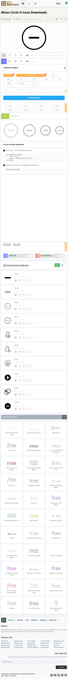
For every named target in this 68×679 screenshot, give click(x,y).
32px (25, 106)
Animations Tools (59, 641)
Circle (16, 244)
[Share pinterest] (61, 19)
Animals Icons (18, 643)
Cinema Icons (18, 645)
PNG (53, 75)
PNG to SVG (4, 641)
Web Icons (34, 620)
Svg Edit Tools (18, 641)
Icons (5, 116)
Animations (15, 116)
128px (57, 106)
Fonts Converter (45, 641)
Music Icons (52, 620)
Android (21, 83)
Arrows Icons (31, 643)
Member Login (5, 647)
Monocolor (7, 19)
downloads (34, 98)
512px (26, 109)
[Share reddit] (52, 19)
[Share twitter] (56, 19)
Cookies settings (58, 647)
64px (41, 106)
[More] (31, 280)
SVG (8, 75)
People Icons (57, 643)
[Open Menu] (35, 3)
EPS (21, 79)
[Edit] (19, 280)
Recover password (32, 647)
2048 (57, 109)
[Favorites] (23, 280)
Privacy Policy (45, 647)
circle (16, 359)
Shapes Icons (44, 645)
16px (10, 106)
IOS (34, 83)
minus (16, 274)
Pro (27, 61)
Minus (7, 244)
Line (8, 83)
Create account (18, 647)
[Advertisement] (34, 208)
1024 (41, 109)
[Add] (15, 280)
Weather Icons (45, 643)
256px (10, 109)
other (18, 19)
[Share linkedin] (65, 19)
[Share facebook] (48, 19)
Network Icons (5, 645)
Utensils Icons (31, 645)
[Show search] (29, 3)
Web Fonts (11, 620)
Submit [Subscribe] (61, 667)
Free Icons (20, 620)
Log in (58, 3)
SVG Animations (31, 75)
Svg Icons (10, 3)
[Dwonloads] (27, 280)
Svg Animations (5, 643)
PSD (47, 79)
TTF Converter (31, 641)
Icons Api (56, 645)
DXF (59, 79)
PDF (8, 79)
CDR (34, 79)
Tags (27, 620)
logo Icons (43, 620)
